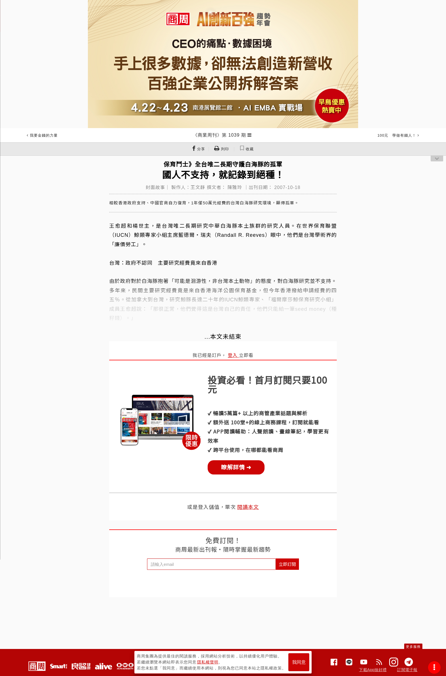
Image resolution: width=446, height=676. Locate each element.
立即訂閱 (287, 564)
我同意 (299, 662)
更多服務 (413, 647)
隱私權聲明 (207, 662)
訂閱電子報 (407, 669)
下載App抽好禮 (373, 669)
